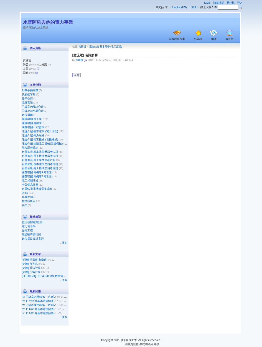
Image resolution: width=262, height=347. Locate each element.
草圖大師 (27, 197)
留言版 (229, 39)
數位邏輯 (27, 115)
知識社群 (218, 2)
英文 (24, 205)
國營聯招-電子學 (32, 119)
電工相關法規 (30, 180)
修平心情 (27, 98)
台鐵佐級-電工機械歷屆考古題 (40, 168)
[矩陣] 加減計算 (31, 272)
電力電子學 (29, 226)
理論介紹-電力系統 (33, 135)
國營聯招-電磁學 (32, 123)
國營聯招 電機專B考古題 (37, 176)
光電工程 (27, 230)
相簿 (213, 39)
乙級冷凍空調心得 (33, 110)
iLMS (207, 2)
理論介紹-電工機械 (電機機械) (40, 139)
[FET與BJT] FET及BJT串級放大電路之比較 (48, 276)
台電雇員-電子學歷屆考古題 (39, 160)
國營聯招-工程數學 (33, 127)
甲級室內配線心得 (33, 106)
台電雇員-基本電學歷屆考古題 (40, 151)
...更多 (63, 242)
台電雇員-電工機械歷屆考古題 (40, 156)
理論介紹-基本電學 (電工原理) (40, 131)
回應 (76, 75)
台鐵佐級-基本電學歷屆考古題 (40, 164)
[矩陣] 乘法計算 (31, 267)
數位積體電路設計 (33, 222)
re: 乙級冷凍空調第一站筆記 (39, 305)
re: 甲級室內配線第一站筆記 (39, 296)
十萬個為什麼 (30, 184)
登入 (240, 2)
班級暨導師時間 (31, 234)
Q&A (193, 7)
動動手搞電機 (30, 90)
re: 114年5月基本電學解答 (38, 301)
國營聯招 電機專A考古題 (37, 172)
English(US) (179, 7)
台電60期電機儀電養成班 (37, 188)
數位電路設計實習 (33, 238)
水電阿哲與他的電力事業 (48, 22)
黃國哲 (82, 46)
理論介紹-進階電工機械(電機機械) (42, 143)
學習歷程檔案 (177, 39)
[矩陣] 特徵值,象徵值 (34, 259)
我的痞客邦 (29, 94)
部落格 (198, 39)
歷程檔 (230, 2)
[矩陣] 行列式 (30, 263)
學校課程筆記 (30, 147)
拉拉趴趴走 (29, 201)
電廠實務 (27, 102)
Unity (25, 192)
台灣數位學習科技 (113, 344)
